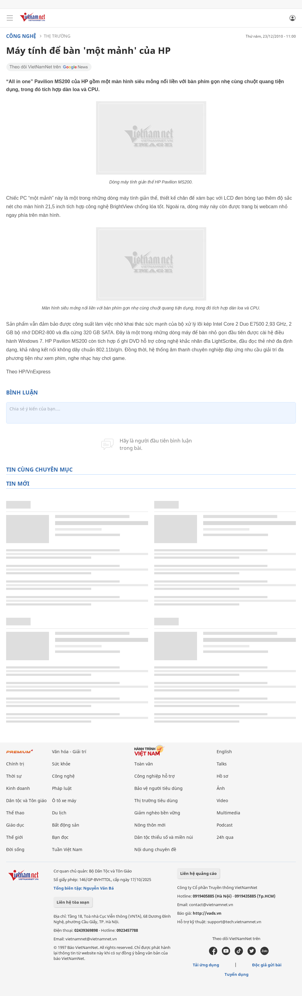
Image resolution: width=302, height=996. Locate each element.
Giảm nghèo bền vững (157, 813)
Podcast (225, 825)
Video (222, 800)
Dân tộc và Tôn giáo (26, 800)
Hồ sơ (222, 776)
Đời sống (15, 849)
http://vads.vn (207, 913)
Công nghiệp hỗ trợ (154, 776)
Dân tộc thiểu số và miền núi (163, 837)
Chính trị (15, 764)
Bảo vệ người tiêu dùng (158, 788)
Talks (222, 764)
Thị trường (57, 36)
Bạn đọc (60, 837)
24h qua (225, 837)
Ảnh (221, 788)
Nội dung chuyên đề (155, 849)
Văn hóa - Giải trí (69, 751)
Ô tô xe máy (64, 800)
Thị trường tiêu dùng (156, 800)
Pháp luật (62, 788)
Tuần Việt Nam (67, 849)
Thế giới (14, 837)
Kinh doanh (18, 788)
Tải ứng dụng (206, 965)
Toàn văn (143, 764)
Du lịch (59, 813)
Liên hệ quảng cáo (198, 873)
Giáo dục (15, 825)
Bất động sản (65, 825)
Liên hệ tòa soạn (73, 902)
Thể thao (15, 813)
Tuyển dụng (236, 974)
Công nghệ (21, 36)
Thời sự (13, 776)
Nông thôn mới (150, 825)
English (224, 751)
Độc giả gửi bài (266, 965)
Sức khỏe (61, 764)
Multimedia (228, 813)
